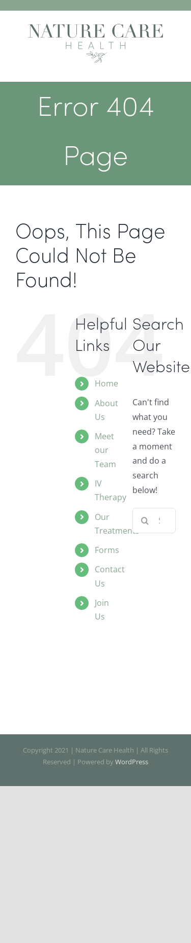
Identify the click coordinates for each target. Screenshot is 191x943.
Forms (107, 550)
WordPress (131, 761)
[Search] (145, 520)
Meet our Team (105, 450)
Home (106, 383)
